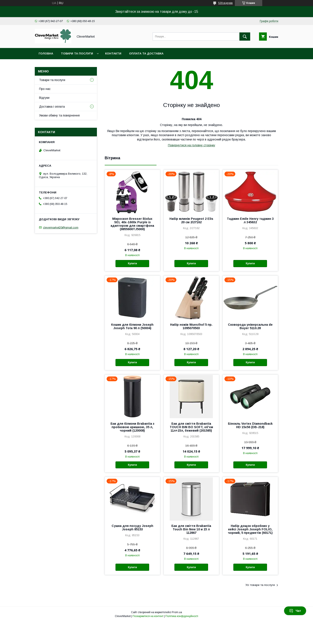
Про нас (45, 89)
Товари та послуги (77, 53)
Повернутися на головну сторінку (191, 145)
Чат (295, 611)
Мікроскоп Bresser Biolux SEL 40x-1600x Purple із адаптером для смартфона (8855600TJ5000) (132, 224)
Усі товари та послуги (260, 585)
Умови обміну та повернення (59, 115)
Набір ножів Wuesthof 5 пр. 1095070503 (191, 326)
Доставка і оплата (52, 106)
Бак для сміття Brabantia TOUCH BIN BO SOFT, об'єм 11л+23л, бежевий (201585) (191, 427)
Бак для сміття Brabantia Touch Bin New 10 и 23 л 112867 (191, 529)
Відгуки (44, 97)
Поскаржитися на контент (148, 616)
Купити (132, 263)
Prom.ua (177, 612)
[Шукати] (244, 36)
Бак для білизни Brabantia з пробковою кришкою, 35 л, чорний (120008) (132, 427)
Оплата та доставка (146, 53)
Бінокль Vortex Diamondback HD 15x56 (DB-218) (250, 425)
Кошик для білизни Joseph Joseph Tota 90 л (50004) (132, 326)
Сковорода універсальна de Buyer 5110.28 (250, 326)
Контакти (113, 53)
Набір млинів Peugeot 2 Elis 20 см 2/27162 (191, 220)
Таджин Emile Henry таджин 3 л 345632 (250, 220)
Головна (46, 53)
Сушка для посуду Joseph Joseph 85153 (132, 527)
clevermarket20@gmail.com (60, 227)
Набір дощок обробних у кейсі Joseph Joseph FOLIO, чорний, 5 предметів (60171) (250, 529)
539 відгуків (225, 3)
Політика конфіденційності (181, 616)
